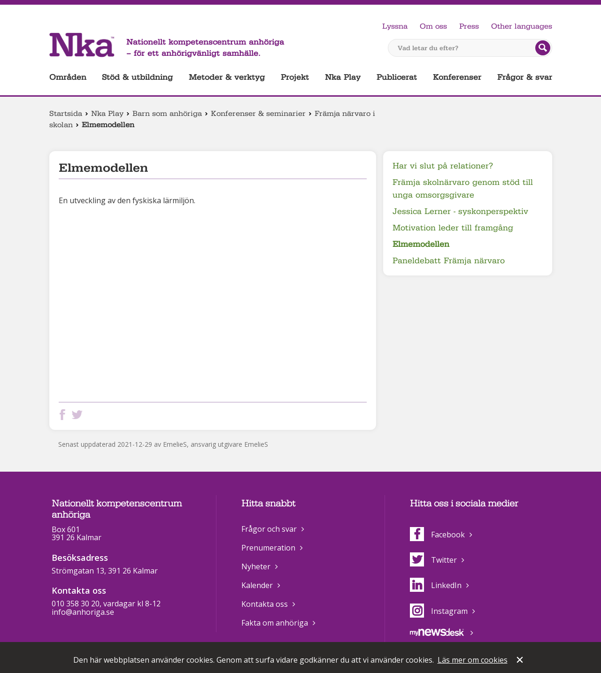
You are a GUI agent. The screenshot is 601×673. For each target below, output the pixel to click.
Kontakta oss (264, 604)
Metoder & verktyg (227, 77)
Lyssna (395, 26)
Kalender (257, 585)
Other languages (521, 26)
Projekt (295, 77)
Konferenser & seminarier (258, 113)
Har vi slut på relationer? (443, 166)
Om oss (433, 26)
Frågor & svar (524, 77)
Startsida (65, 113)
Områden (67, 77)
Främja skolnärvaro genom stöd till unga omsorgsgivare (463, 188)
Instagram (439, 611)
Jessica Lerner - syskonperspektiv (460, 211)
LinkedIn (436, 585)
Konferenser (457, 77)
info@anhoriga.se (83, 612)
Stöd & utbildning (137, 77)
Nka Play (343, 77)
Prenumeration (268, 548)
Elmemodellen (421, 244)
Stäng (520, 660)
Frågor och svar (269, 529)
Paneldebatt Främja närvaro (449, 261)
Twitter (433, 560)
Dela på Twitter (79, 415)
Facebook (437, 534)
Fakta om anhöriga (274, 623)
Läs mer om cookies (473, 660)
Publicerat (397, 77)
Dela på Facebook (64, 415)
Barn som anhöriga (167, 113)
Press (469, 26)
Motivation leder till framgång (453, 228)
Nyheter (255, 566)
